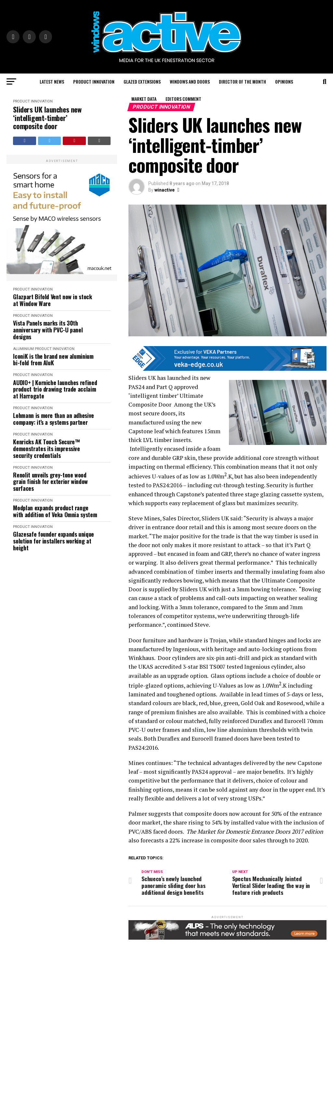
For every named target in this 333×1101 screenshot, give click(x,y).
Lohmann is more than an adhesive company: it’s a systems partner (53, 418)
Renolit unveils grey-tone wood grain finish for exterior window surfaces (50, 482)
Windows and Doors (190, 81)
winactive (164, 190)
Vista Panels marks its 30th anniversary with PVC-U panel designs (48, 330)
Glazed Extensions (142, 81)
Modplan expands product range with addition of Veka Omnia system (55, 511)
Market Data (143, 98)
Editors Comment (183, 98)
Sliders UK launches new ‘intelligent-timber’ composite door (47, 117)
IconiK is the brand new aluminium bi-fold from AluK (53, 359)
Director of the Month (242, 81)
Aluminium (23, 349)
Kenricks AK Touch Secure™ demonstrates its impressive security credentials (46, 448)
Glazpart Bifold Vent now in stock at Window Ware (52, 300)
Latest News (52, 81)
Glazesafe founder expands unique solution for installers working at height (53, 541)
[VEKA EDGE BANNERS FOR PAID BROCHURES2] (227, 369)
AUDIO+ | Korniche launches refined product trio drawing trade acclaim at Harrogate (55, 389)
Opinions (284, 81)
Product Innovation (93, 81)
